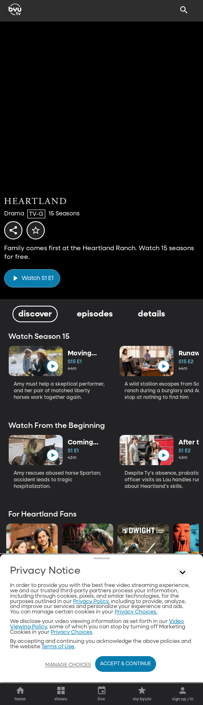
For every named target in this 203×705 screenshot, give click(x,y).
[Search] (184, 10)
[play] (32, 278)
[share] (13, 230)
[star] (36, 230)
